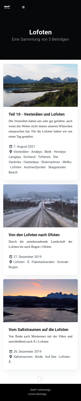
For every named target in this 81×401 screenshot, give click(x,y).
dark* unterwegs (40, 389)
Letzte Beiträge (37, 394)
